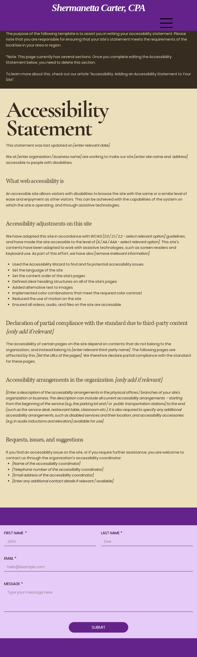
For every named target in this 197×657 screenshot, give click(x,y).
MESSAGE (13, 584)
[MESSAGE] (98, 599)
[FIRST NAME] (48, 541)
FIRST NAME (15, 533)
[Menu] (166, 23)
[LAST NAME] (145, 541)
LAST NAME (111, 533)
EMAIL (10, 558)
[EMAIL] (97, 567)
